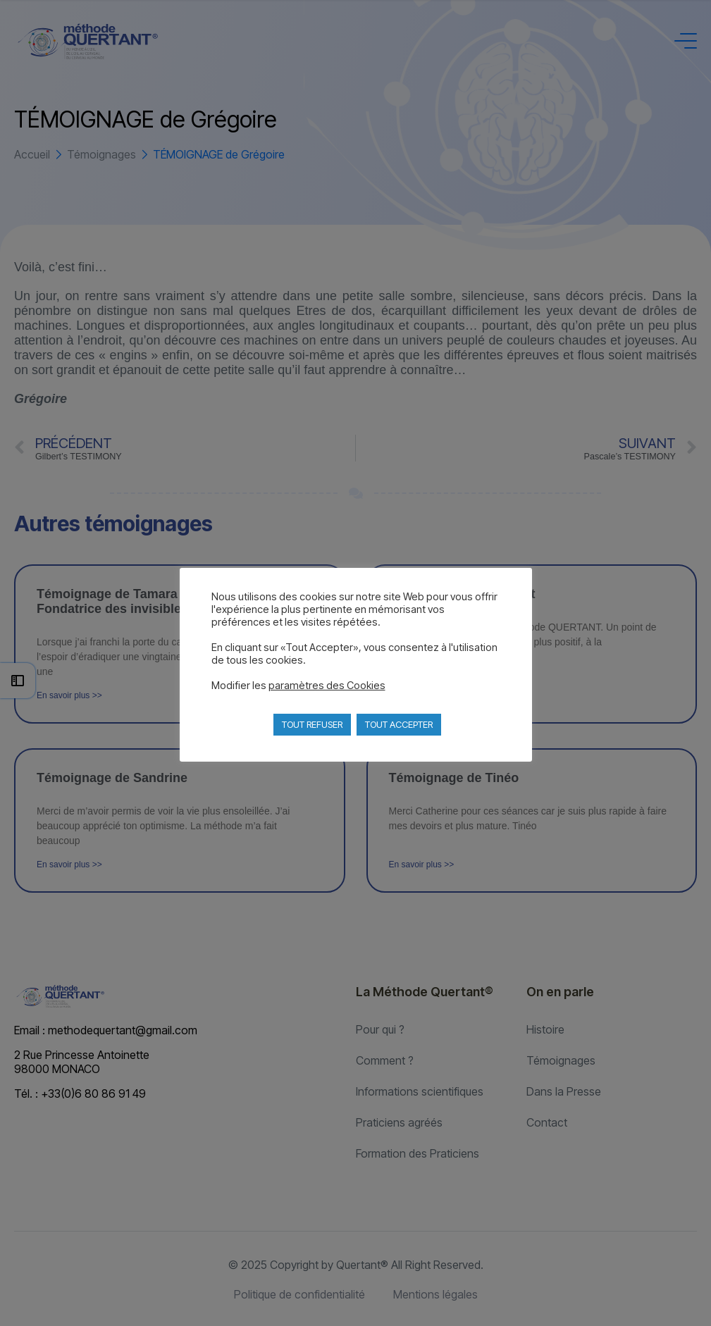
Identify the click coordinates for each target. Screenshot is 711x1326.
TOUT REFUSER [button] (312, 724)
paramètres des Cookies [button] (326, 685)
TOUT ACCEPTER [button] (399, 724)
